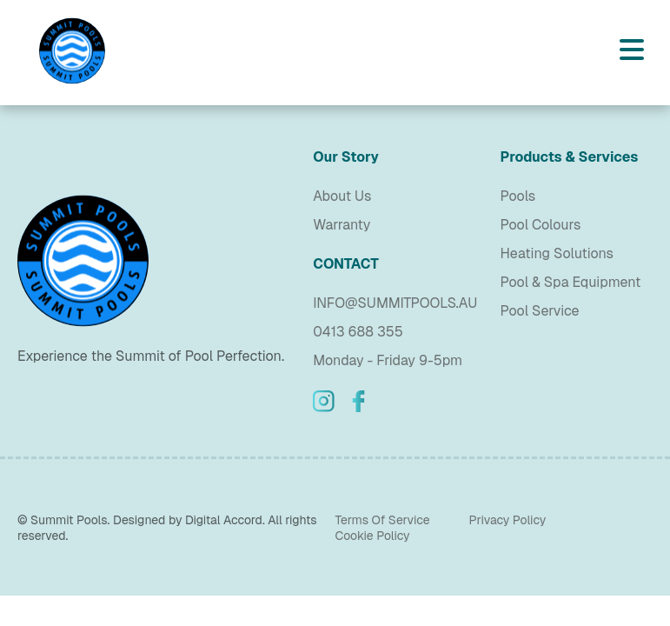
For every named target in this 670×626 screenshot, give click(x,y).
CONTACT (346, 264)
